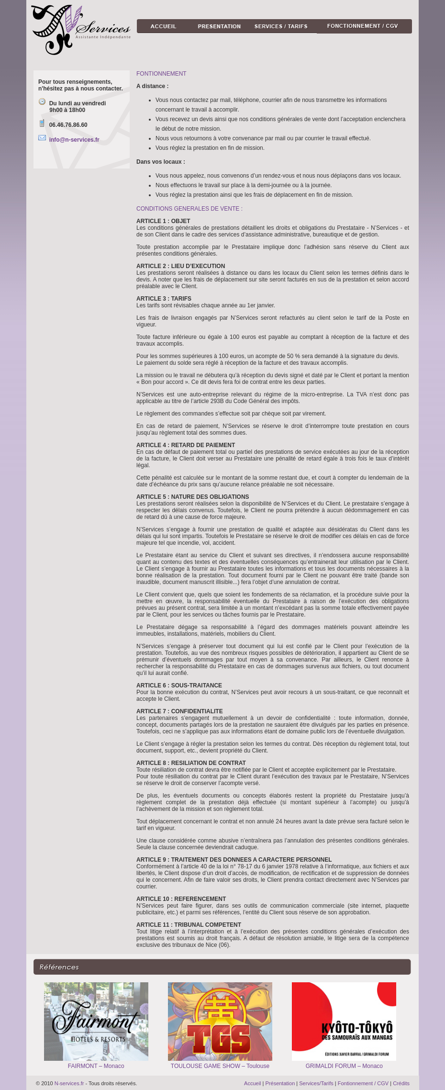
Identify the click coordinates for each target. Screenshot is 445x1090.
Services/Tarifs (316, 1083)
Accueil (252, 1083)
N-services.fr (69, 1083)
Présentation (280, 1083)
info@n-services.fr (74, 139)
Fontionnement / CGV (363, 1083)
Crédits (401, 1083)
